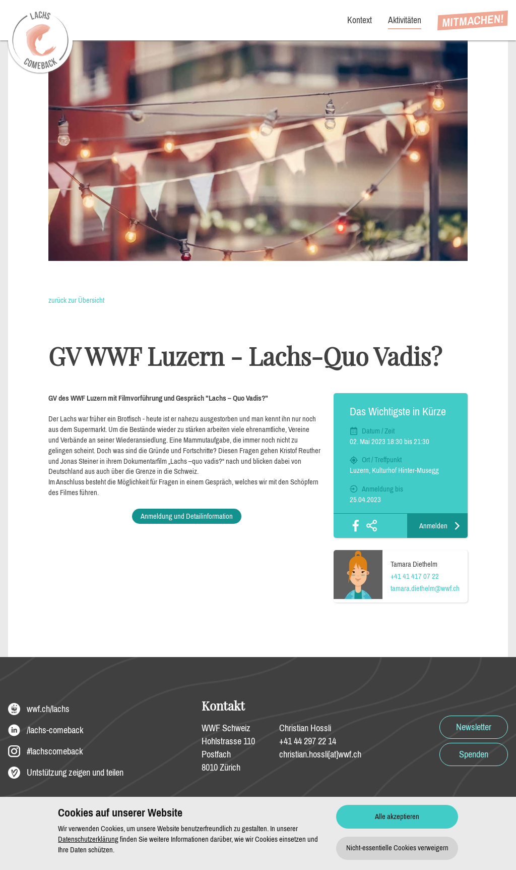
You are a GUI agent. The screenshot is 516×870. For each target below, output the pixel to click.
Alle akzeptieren (397, 816)
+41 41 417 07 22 (415, 576)
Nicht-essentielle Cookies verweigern (397, 848)
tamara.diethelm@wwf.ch (425, 588)
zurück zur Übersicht (76, 300)
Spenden (473, 754)
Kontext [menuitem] (359, 20)
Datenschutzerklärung (88, 839)
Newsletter (473, 727)
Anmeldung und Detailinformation (187, 516)
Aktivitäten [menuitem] (404, 20)
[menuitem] (472, 20)
